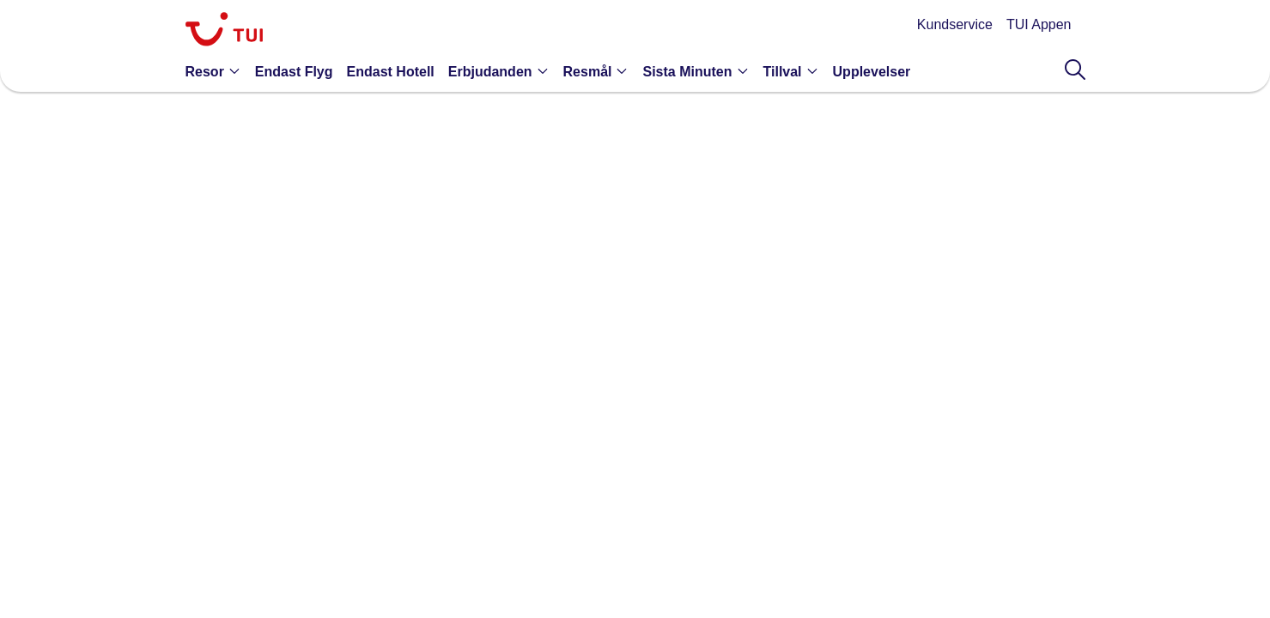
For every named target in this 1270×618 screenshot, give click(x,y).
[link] (224, 31)
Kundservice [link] (955, 24)
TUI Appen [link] (1039, 24)
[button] (216, 71)
